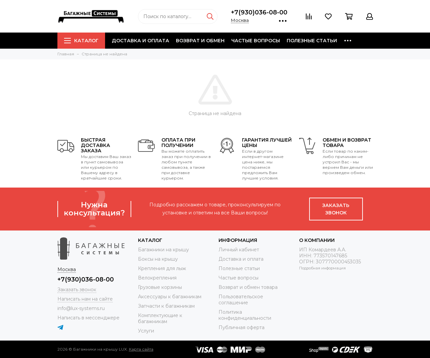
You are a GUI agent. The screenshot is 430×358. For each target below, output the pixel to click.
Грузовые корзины (160, 287)
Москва (240, 20)
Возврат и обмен (200, 41)
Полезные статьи (312, 41)
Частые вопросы (255, 41)
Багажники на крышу (163, 250)
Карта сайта (141, 349)
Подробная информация (322, 268)
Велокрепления (157, 278)
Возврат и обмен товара (248, 287)
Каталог (81, 41)
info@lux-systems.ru (81, 308)
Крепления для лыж (162, 268)
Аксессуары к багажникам (169, 297)
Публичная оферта (242, 327)
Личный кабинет (239, 250)
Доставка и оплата (140, 41)
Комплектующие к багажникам (160, 318)
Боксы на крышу (158, 259)
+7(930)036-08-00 (259, 12)
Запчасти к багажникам (166, 306)
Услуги (146, 331)
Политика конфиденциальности (245, 315)
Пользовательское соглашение (241, 300)
